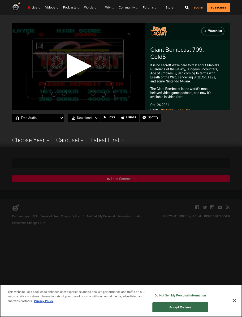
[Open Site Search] (187, 7)
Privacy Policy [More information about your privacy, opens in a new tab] (43, 301)
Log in (198, 7)
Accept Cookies (180, 307)
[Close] (234, 300)
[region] (121, 301)
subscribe (218, 7)
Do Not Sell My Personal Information (180, 295)
